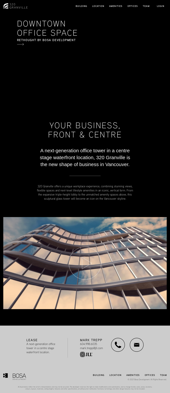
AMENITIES (116, 6)
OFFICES (133, 6)
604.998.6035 (88, 344)
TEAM (146, 6)
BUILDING (81, 6)
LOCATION (98, 6)
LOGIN (160, 6)
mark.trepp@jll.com (91, 348)
